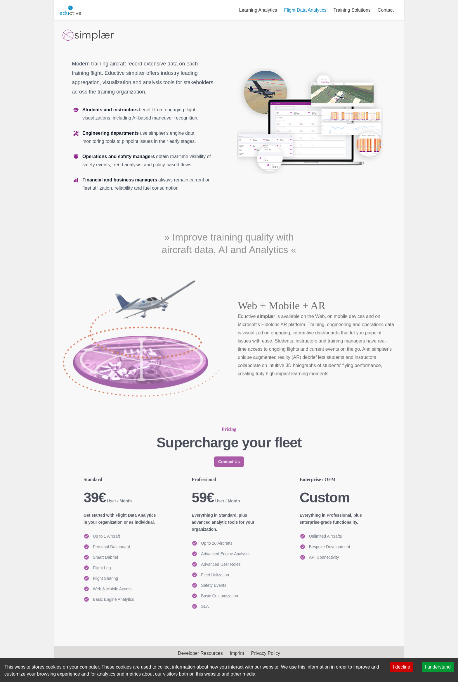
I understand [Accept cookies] (438, 666)
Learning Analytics (258, 10)
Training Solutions (351, 10)
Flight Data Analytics (305, 10)
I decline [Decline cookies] (401, 666)
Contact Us (229, 504)
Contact (386, 10)
